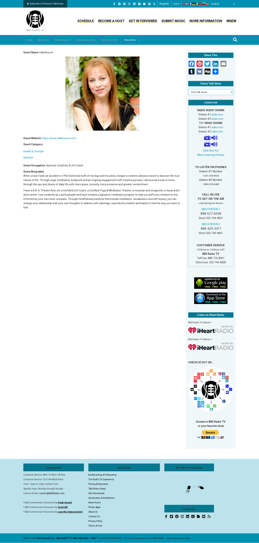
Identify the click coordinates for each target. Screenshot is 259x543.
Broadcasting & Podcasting (102, 475)
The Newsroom (69, 40)
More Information (206, 21)
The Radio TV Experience (101, 479)
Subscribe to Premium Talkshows (45, 3)
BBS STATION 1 (211, 209)
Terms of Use (95, 525)
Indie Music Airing (94, 40)
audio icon (217, 114)
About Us (93, 512)
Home (30, 40)
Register (164, 3)
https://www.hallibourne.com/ (59, 138)
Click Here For (211, 150)
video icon (217, 127)
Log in (176, 3)
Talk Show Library (97, 488)
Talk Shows (46, 40)
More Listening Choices (210, 154)
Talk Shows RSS (121, 40)
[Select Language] (222, 4)
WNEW (231, 21)
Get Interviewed (143, 21)
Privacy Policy (95, 521)
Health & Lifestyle (33, 151)
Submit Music (173, 21)
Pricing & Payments (98, 484)
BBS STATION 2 (211, 224)
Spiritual (28, 157)
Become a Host (111, 21)
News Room (94, 502)
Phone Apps (94, 507)
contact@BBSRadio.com (51, 493)
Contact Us (94, 516)
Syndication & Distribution (101, 498)
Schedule (85, 21)
